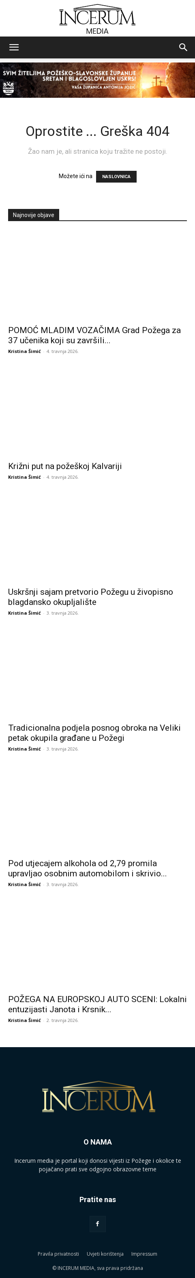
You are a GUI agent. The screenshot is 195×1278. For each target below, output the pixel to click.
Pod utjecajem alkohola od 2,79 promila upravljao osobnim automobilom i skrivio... (87, 868)
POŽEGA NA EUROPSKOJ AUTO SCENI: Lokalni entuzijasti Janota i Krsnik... (97, 1004)
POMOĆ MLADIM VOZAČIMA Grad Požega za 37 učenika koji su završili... (94, 335)
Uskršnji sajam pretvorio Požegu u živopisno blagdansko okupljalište (90, 597)
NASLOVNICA (116, 176)
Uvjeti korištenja (105, 1253)
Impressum (144, 1253)
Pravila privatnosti (58, 1253)
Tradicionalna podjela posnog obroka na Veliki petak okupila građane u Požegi (94, 733)
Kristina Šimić (24, 351)
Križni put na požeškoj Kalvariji (65, 466)
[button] (14, 47)
